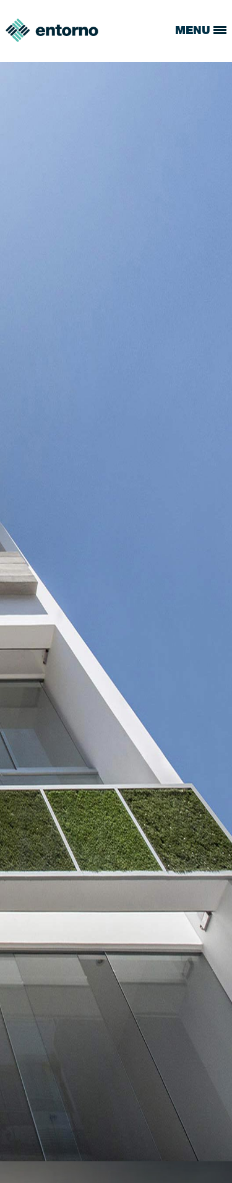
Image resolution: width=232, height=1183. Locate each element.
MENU (200, 31)
